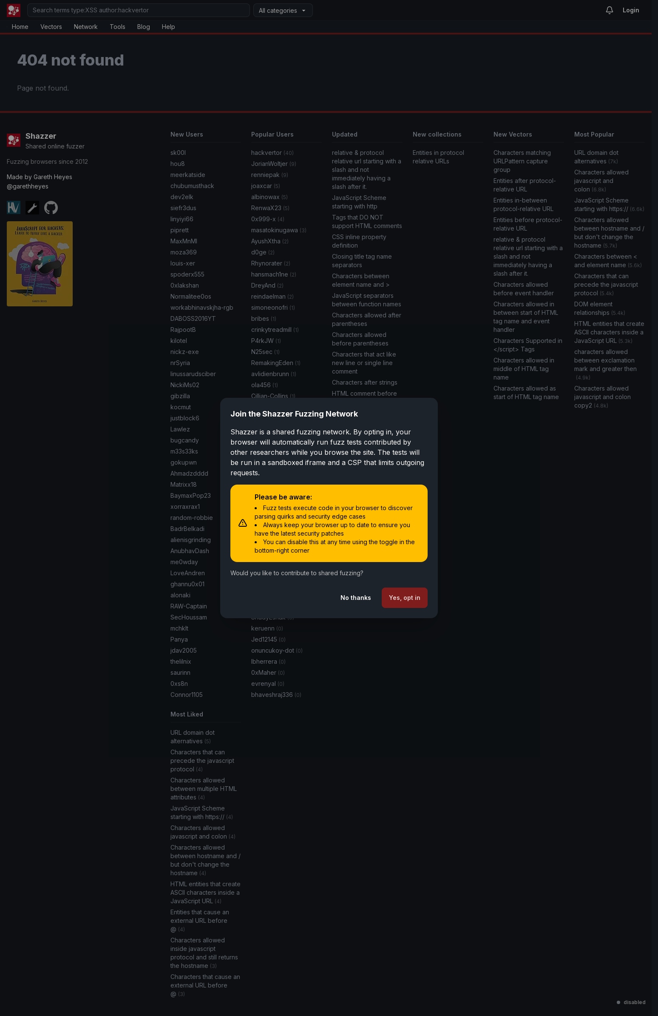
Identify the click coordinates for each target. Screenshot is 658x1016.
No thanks (355, 597)
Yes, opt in (404, 597)
